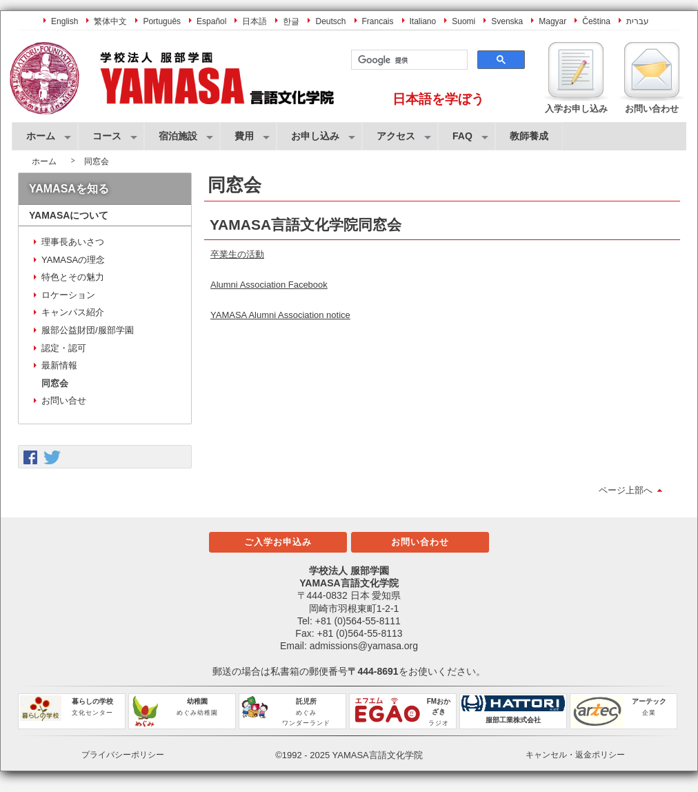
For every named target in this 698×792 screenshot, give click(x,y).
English (64, 21)
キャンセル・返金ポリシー (575, 755)
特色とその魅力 (72, 277)
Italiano (423, 21)
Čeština (596, 21)
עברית (637, 21)
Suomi (463, 21)
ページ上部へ (625, 490)
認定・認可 (63, 348)
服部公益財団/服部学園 (87, 330)
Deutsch (330, 21)
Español (211, 21)
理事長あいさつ (72, 242)
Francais (378, 21)
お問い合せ (63, 400)
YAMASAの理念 (73, 260)
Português (162, 21)
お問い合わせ (420, 542)
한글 (291, 21)
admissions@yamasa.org (364, 645)
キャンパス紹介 (72, 312)
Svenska (507, 21)
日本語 (254, 21)
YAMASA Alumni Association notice (280, 315)
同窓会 (54, 383)
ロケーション (68, 295)
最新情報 (59, 365)
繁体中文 (110, 21)
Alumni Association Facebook (269, 284)
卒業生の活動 (237, 254)
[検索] (408, 60)
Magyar (552, 21)
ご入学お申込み (278, 542)
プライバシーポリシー (122, 755)
